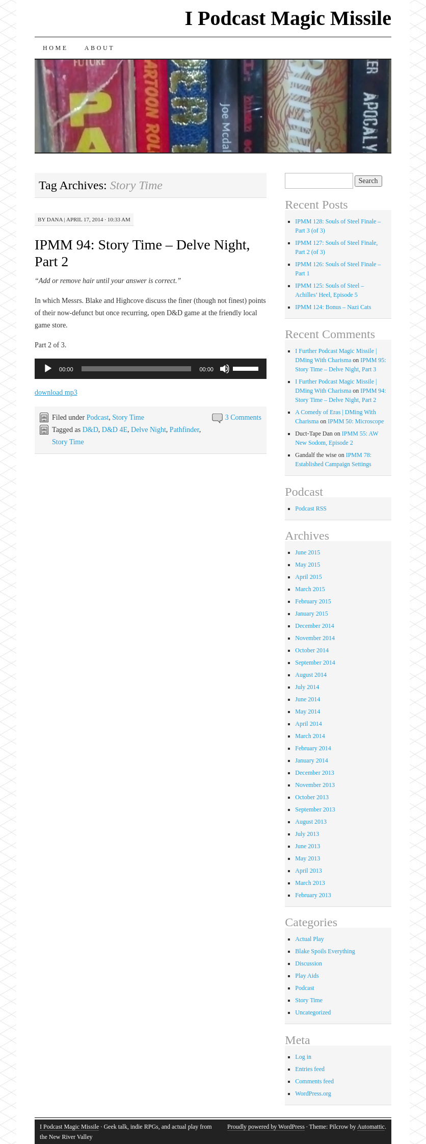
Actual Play (309, 939)
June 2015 (307, 552)
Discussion (308, 963)
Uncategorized (313, 1012)
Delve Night (148, 430)
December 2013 (314, 772)
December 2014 (314, 625)
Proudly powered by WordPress (266, 1126)
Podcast (98, 417)
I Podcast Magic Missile (287, 18)
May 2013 (307, 858)
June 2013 (307, 846)
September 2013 (315, 809)
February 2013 (313, 895)
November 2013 (315, 785)
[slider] (137, 368)
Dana (55, 219)
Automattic (371, 1126)
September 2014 (315, 662)
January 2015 (311, 613)
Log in (303, 1056)
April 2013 (308, 870)
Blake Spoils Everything (325, 951)
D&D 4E (114, 430)
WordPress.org (313, 1093)
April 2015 (308, 576)
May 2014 (307, 711)
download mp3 (56, 392)
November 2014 (315, 638)
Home (55, 48)
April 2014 (308, 723)
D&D (90, 430)
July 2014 (307, 687)
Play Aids (306, 975)
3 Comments (243, 417)
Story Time (128, 417)
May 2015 (307, 564)
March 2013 (310, 882)
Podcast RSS (311, 508)
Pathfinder (184, 430)
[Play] (48, 369)
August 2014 (311, 674)
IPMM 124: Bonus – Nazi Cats (333, 307)
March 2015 (310, 589)
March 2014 (310, 736)
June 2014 (307, 699)
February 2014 (313, 748)
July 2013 (307, 833)
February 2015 (313, 601)
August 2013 (311, 821)
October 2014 (312, 650)
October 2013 (312, 797)
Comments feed (314, 1081)
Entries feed (310, 1069)
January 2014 (311, 760)
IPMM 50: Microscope (356, 421)
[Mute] (225, 369)
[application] (151, 369)
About (100, 48)
